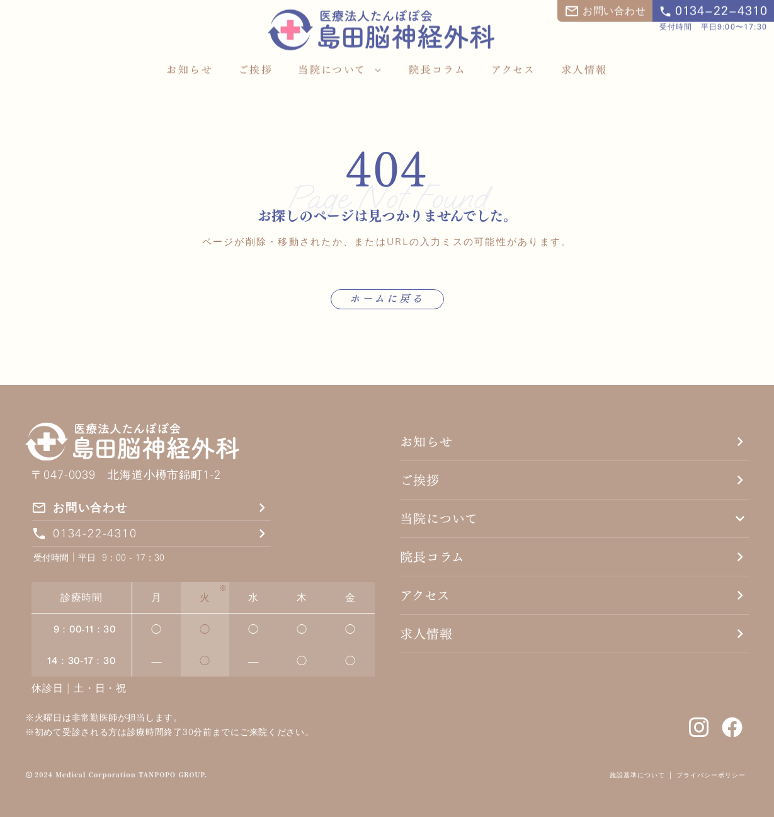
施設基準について (637, 775)
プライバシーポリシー (712, 775)
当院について (439, 518)
